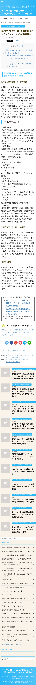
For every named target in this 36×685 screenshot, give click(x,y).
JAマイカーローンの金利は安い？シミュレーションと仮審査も (23, 471)
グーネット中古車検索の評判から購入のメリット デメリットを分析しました (23, 514)
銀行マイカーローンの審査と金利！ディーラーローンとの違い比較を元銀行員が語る (18, 303)
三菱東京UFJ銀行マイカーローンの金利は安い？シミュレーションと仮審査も (23, 456)
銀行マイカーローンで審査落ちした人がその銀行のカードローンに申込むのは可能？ (18, 311)
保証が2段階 (11, 66)
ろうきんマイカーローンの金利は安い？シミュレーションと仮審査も (23, 486)
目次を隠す (21, 46)
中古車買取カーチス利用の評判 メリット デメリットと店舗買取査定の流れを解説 (23, 529)
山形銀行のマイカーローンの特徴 (19, 56)
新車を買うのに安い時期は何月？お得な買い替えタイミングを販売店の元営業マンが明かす (23, 426)
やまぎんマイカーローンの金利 (18, 64)
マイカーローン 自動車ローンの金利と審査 (14, 350)
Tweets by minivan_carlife (11, 644)
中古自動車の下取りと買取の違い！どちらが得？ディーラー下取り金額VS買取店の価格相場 (23, 376)
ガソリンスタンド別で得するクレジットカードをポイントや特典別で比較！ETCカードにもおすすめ (17, 332)
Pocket (17, 40)
